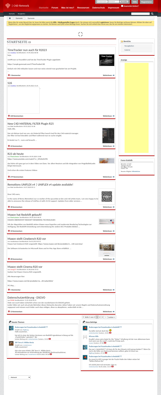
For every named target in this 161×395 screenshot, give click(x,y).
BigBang (26, 330)
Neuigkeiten (21, 14)
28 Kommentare (16, 259)
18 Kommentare (16, 207)
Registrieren (146, 2)
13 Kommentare (16, 312)
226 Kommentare (16, 116)
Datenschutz (98, 7)
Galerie (127, 50)
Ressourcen (83, 7)
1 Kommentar (15, 75)
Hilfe (135, 2)
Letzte (111, 317)
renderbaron (27, 345)
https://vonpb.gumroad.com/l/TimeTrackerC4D (26, 64)
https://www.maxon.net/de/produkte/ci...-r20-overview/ (60, 244)
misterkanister (33, 339)
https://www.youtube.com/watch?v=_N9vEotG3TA (28, 159)
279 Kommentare (16, 177)
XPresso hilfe (93, 336)
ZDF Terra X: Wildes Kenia (24, 342)
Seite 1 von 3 (90, 317)
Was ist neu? (67, 7)
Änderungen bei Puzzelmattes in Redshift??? (31, 327)
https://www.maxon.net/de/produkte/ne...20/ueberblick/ (30, 281)
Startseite (44, 7)
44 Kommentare (16, 146)
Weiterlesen (109, 75)
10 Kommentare (16, 231)
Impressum (113, 7)
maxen (91, 343)
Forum (55, 7)
